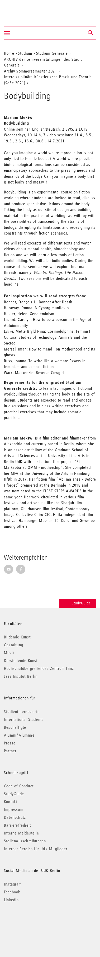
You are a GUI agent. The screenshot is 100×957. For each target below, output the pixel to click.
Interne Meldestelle (21, 833)
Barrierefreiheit (17, 825)
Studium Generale (52, 53)
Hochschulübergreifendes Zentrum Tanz (39, 668)
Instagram (13, 884)
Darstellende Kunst (21, 660)
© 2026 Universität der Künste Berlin (31, 922)
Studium (25, 53)
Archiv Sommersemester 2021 (30, 71)
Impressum (13, 809)
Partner (10, 750)
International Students (24, 719)
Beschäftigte (15, 727)
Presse (10, 742)
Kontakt (10, 801)
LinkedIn (11, 899)
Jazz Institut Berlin (20, 676)
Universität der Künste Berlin (24, 10)
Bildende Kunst (17, 636)
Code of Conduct (19, 785)
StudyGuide (78, 603)
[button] (90, 33)
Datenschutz (15, 817)
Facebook (12, 891)
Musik (9, 652)
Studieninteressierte (22, 711)
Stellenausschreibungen (25, 840)
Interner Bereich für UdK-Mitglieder (35, 848)
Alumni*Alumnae (19, 735)
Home (9, 53)
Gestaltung (13, 644)
